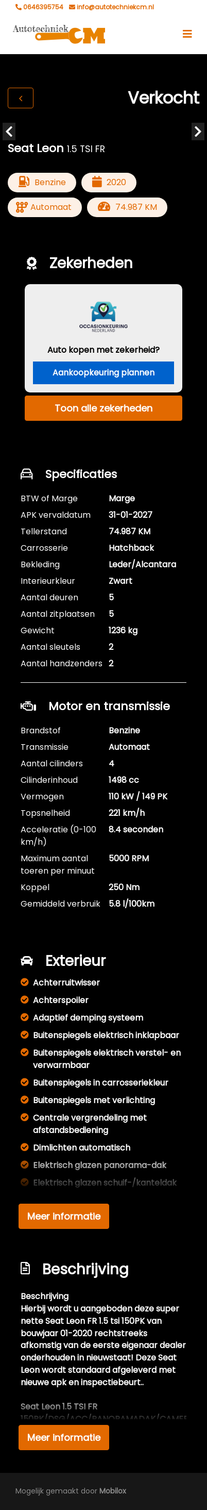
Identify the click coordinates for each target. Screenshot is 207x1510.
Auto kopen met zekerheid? (103, 350)
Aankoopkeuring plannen (103, 373)
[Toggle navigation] (187, 34)
